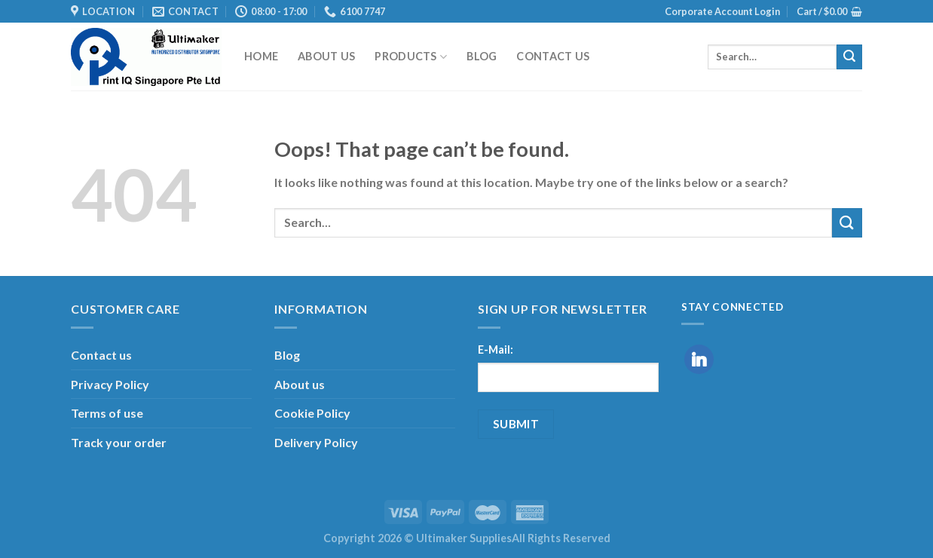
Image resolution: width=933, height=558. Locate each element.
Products (411, 57)
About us (326, 56)
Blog (481, 56)
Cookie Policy (312, 413)
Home (261, 56)
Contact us (552, 56)
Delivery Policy (316, 442)
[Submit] (849, 57)
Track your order (119, 442)
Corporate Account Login (722, 11)
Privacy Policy (110, 384)
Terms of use (107, 413)
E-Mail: (495, 349)
